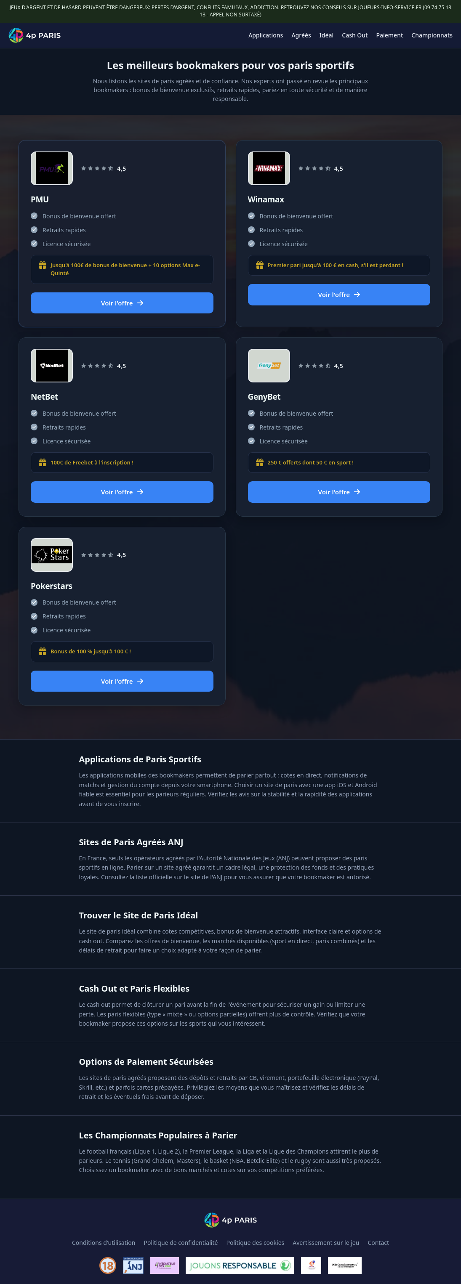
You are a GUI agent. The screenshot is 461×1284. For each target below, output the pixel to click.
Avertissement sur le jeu (326, 1243)
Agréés (301, 35)
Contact (378, 1243)
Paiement (389, 35)
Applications (265, 35)
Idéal (326, 35)
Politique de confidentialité (181, 1243)
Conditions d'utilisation (104, 1243)
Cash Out (355, 35)
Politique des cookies (255, 1243)
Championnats (432, 35)
